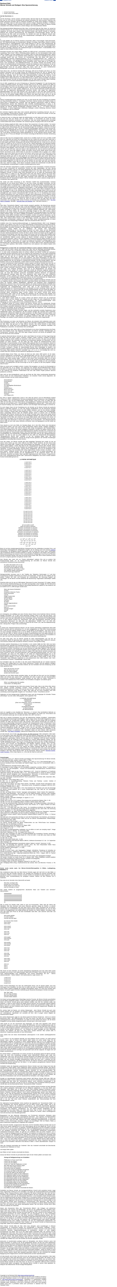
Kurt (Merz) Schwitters (14, 731)
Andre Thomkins (4, 752)
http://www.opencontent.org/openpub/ (12, 1279)
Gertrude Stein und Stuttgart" (25, 201)
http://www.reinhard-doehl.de (26, 1275)
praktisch (53, 550)
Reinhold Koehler (50, 750)
